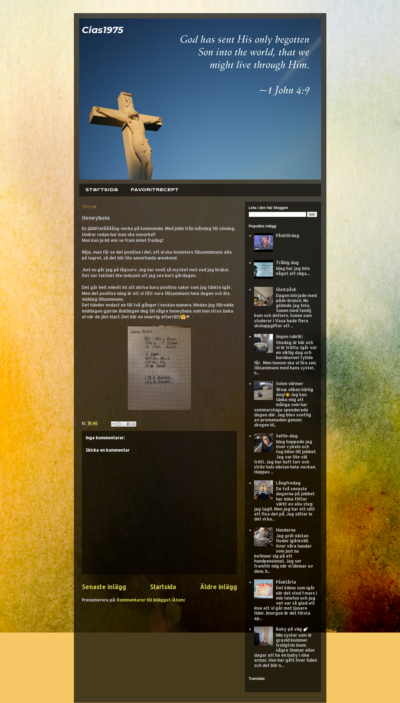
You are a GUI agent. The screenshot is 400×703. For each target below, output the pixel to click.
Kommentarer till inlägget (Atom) (151, 600)
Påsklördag (287, 235)
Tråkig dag (287, 262)
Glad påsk (286, 289)
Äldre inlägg (218, 587)
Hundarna (286, 530)
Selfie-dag (287, 436)
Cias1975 (102, 29)
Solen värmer (289, 383)
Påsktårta (286, 582)
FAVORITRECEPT (155, 190)
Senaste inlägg (104, 587)
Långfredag (288, 483)
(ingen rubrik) (289, 336)
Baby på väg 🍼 (292, 629)
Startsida (101, 190)
